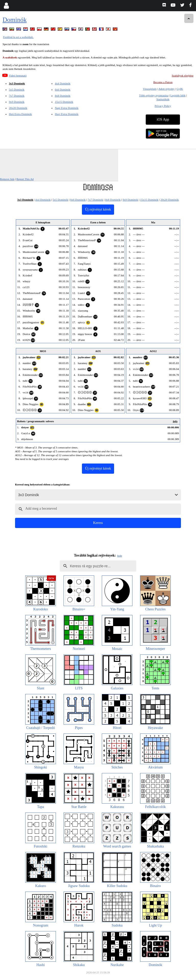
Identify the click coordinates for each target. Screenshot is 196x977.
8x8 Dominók (62, 95)
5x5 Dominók (16, 89)
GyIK (180, 88)
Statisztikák (162, 99)
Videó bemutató (18, 75)
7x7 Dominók (16, 95)
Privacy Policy (163, 105)
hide (119, 555)
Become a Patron (163, 82)
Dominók (15, 19)
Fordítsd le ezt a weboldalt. (18, 36)
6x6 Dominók (62, 89)
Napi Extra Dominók (66, 107)
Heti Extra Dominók (20, 113)
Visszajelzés (150, 88)
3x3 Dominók (17, 83)
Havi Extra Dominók (66, 113)
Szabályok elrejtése (182, 75)
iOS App (163, 119)
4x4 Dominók (62, 83)
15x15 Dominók (64, 101)
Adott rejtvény (166, 88)
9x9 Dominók (16, 101)
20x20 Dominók (18, 107)
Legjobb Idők (178, 95)
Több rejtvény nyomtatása (153, 95)
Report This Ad (25, 179)
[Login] (6, 5)
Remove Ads (7, 179)
